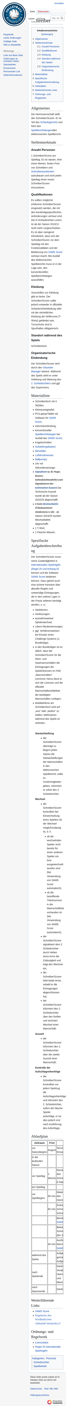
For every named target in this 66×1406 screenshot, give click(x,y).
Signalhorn (41, 471)
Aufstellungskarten (45, 446)
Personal (51, 1358)
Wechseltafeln (50, 504)
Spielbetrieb (40, 1366)
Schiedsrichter (41, 1362)
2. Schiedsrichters (41, 383)
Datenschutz (36, 1389)
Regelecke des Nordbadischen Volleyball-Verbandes (46, 1319)
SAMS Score (55, 252)
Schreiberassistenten (42, 171)
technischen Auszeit (46, 487)
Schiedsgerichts (49, 122)
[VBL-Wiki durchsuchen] (58, 18)
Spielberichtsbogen (41, 130)
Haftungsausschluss (39, 1395)
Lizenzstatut (41, 1342)
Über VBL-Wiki (51, 1389)
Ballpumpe (41, 459)
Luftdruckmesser (44, 455)
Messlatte (40, 451)
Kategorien (38, 1358)
